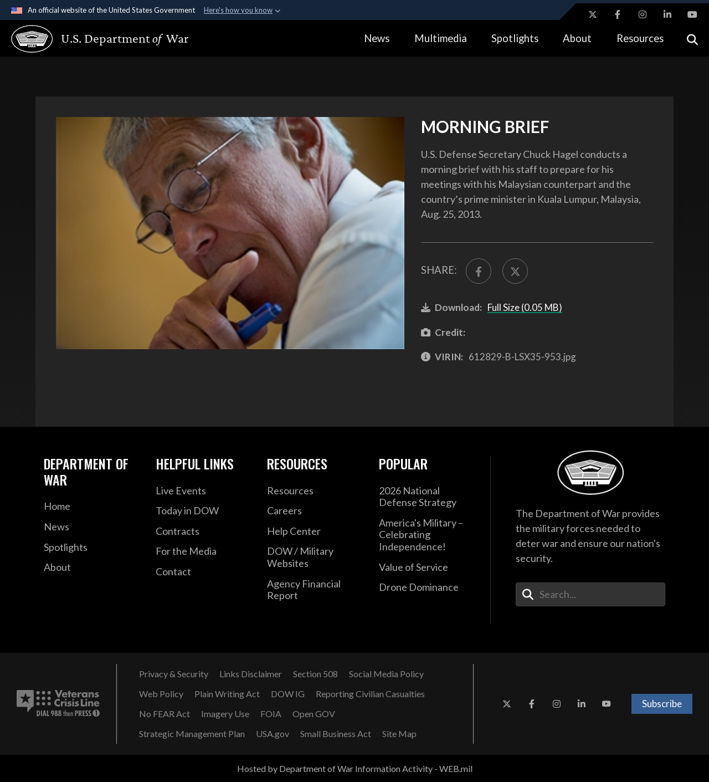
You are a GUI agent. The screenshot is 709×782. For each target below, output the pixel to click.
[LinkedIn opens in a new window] (667, 14)
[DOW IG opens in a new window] (287, 694)
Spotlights (514, 38)
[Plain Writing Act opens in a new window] (227, 694)
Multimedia (440, 38)
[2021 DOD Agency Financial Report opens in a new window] (314, 590)
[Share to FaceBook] (478, 271)
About (577, 38)
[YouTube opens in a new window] (692, 14)
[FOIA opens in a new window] (271, 714)
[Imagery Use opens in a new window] (225, 714)
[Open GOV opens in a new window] (314, 714)
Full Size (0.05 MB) (524, 307)
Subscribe (662, 703)
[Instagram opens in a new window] (642, 14)
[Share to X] (515, 271)
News (376, 38)
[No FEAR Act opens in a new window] (164, 714)
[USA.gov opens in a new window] (272, 734)
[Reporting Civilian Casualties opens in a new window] (370, 694)
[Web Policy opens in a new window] (161, 694)
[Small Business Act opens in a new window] (336, 734)
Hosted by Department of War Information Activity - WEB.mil (354, 768)
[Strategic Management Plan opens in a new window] (191, 734)
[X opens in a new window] (592, 14)
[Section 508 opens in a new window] (315, 674)
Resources (640, 38)
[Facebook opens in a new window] (617, 14)
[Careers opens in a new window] (314, 511)
